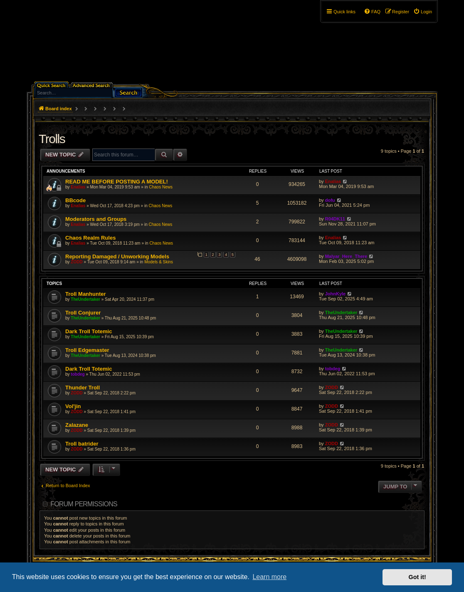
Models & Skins (158, 262)
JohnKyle (335, 293)
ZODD (76, 262)
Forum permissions (83, 504)
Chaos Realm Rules (90, 238)
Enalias (78, 187)
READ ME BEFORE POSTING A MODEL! (116, 181)
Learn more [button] (269, 576)
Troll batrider (81, 444)
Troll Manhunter (85, 294)
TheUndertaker (85, 299)
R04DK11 (335, 218)
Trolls (52, 139)
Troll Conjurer (83, 313)
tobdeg (77, 374)
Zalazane (76, 425)
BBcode (75, 200)
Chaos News (161, 187)
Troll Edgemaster (87, 350)
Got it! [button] (417, 577)
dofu (330, 200)
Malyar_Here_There (346, 256)
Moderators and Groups (95, 219)
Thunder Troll (82, 387)
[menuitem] (422, 12)
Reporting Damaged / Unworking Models (117, 256)
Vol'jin (73, 406)
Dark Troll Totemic (88, 331)
